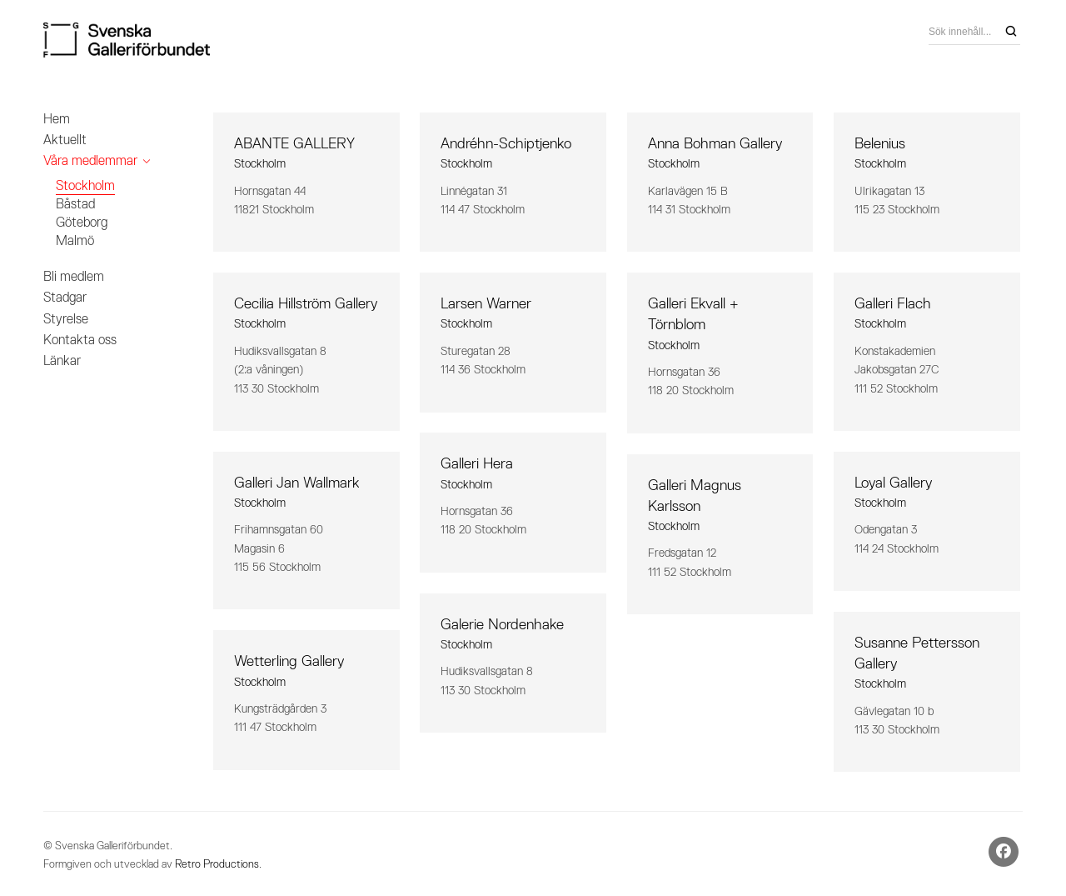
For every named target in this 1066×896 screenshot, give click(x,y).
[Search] (1011, 32)
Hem (56, 119)
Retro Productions (217, 864)
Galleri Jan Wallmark (296, 482)
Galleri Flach (892, 303)
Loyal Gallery (893, 482)
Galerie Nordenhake (502, 624)
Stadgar (65, 297)
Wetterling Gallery (289, 661)
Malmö (75, 240)
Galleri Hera (477, 463)
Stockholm (85, 185)
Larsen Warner (486, 303)
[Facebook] (1003, 852)
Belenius (879, 143)
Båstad (75, 204)
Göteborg (81, 222)
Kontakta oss (80, 340)
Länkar (62, 360)
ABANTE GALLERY (294, 143)
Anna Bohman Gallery (715, 143)
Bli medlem (73, 276)
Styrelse (65, 319)
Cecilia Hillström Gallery (305, 303)
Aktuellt (65, 140)
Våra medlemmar (90, 160)
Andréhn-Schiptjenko (506, 143)
